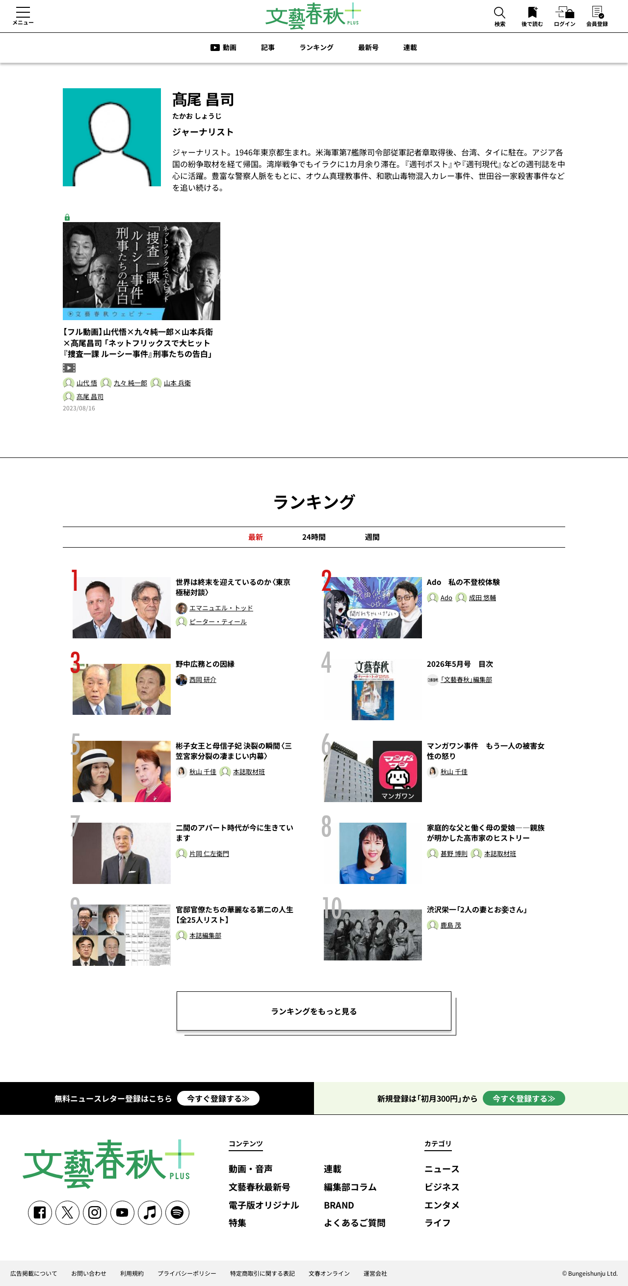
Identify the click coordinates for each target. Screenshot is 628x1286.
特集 (237, 1223)
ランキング (316, 47)
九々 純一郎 (130, 383)
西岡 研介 (202, 679)
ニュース (442, 1169)
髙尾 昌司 (90, 397)
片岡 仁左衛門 (209, 853)
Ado (446, 598)
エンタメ (442, 1205)
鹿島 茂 (451, 925)
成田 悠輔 (482, 598)
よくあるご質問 (355, 1223)
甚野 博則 (454, 853)
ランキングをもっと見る (314, 1011)
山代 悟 (87, 383)
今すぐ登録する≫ (218, 1098)
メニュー (23, 22)
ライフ (437, 1223)
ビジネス (442, 1187)
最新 (255, 536)
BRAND (339, 1205)
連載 (410, 47)
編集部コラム (350, 1187)
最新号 (368, 47)
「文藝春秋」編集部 (466, 679)
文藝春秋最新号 (259, 1187)
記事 (268, 47)
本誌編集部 (205, 935)
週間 (372, 536)
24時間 (314, 536)
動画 (229, 47)
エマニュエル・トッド (221, 608)
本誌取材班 (249, 772)
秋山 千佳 (202, 772)
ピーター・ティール (218, 622)
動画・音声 (251, 1169)
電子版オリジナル (264, 1205)
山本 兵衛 (177, 383)
